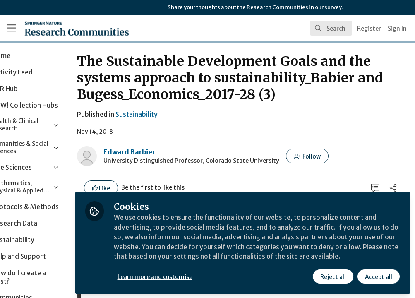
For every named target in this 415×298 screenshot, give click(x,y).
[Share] (393, 188)
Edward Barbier (165, 152)
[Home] (62, 28)
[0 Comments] (375, 188)
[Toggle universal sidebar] (11, 28)
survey (332, 7)
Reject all (333, 276)
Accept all (378, 276)
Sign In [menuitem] (397, 28)
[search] (331, 28)
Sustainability (172, 114)
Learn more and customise (190, 276)
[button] (342, 156)
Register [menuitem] (369, 28)
